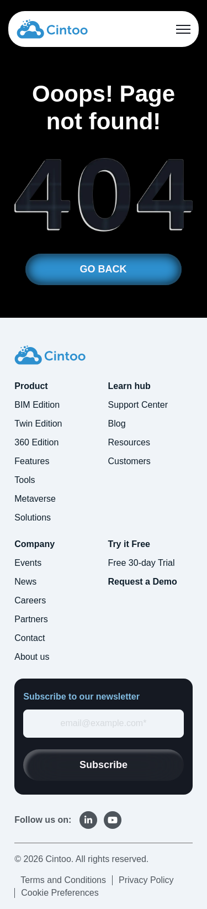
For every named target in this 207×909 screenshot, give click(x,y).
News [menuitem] (25, 581)
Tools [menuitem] (24, 480)
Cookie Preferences (60, 892)
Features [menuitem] (31, 461)
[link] (52, 28)
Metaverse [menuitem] (35, 498)
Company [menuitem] (34, 544)
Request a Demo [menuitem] (142, 581)
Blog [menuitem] (117, 423)
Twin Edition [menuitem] (38, 423)
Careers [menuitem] (30, 600)
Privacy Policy (146, 880)
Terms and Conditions (63, 880)
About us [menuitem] (31, 656)
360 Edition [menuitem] (36, 442)
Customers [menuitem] (129, 461)
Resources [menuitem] (129, 442)
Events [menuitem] (27, 563)
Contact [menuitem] (29, 638)
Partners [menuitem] (30, 619)
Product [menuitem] (30, 386)
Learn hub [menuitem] (129, 386)
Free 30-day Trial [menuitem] (141, 563)
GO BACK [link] (103, 269)
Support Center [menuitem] (138, 404)
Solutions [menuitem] (32, 517)
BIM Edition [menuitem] (37, 404)
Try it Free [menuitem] (129, 544)
